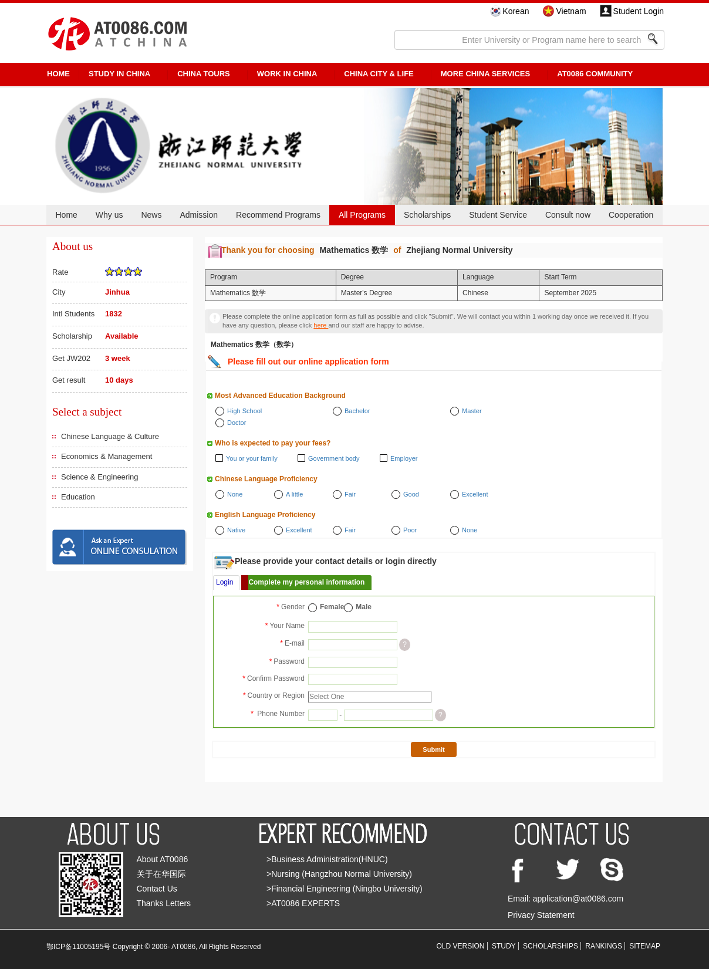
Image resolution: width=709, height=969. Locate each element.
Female (332, 607)
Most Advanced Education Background (280, 395)
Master (472, 410)
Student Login (638, 11)
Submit (433, 749)
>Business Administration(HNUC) (327, 859)
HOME (58, 73)
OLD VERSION (461, 946)
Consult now (567, 215)
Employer (403, 458)
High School (244, 410)
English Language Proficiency (265, 515)
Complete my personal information (306, 582)
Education (78, 496)
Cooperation (631, 215)
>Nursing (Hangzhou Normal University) (339, 874)
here (320, 325)
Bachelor (357, 410)
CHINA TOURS (203, 73)
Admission (199, 215)
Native (236, 530)
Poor (410, 530)
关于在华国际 (161, 874)
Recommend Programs (278, 215)
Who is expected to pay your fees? (272, 443)
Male (364, 607)
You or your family (252, 458)
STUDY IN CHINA (119, 73)
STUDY (504, 946)
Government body (333, 458)
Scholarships (427, 215)
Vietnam (571, 11)
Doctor (236, 422)
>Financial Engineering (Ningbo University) (344, 888)
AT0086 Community (595, 73)
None (234, 494)
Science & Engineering (100, 476)
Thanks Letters (164, 903)
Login (224, 582)
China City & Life (378, 73)
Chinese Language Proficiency (266, 479)
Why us (109, 215)
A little (294, 494)
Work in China (287, 73)
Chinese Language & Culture (110, 436)
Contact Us (157, 888)
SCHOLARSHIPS (550, 946)
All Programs (362, 215)
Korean (515, 11)
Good (411, 494)
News (151, 215)
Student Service (498, 215)
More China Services (485, 73)
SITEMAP (644, 946)
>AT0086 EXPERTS (303, 903)
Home (66, 215)
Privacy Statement (541, 915)
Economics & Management (106, 456)
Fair (350, 494)
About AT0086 (162, 859)
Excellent (475, 494)
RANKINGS (603, 946)
